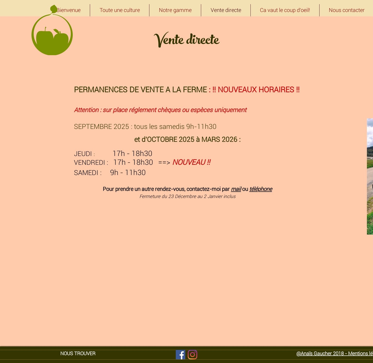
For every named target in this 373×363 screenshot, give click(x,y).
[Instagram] (192, 354)
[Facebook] (180, 354)
